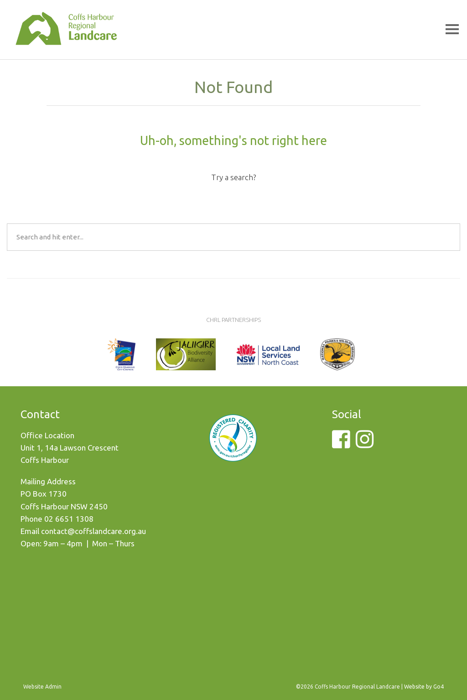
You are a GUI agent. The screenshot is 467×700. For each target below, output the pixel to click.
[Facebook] (341, 444)
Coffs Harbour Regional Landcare (66, 37)
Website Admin (42, 687)
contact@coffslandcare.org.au (93, 531)
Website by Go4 (424, 687)
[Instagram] (365, 444)
